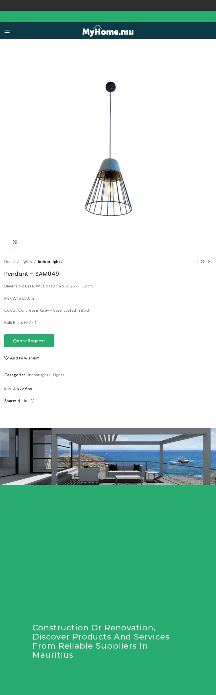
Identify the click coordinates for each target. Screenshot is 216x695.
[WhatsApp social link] (32, 401)
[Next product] (209, 261)
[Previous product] (197, 261)
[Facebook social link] (19, 401)
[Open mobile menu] (13, 30)
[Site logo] (108, 30)
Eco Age (24, 388)
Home (9, 261)
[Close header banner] (209, 5)
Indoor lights (50, 261)
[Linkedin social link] (25, 401)
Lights (26, 261)
